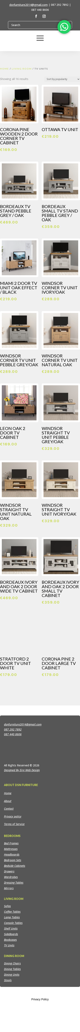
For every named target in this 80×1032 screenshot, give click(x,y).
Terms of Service (14, 859)
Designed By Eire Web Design (22, 805)
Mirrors (9, 923)
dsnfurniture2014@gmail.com (28, 5)
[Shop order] (62, 79)
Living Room (22, 68)
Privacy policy (12, 851)
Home (4, 68)
